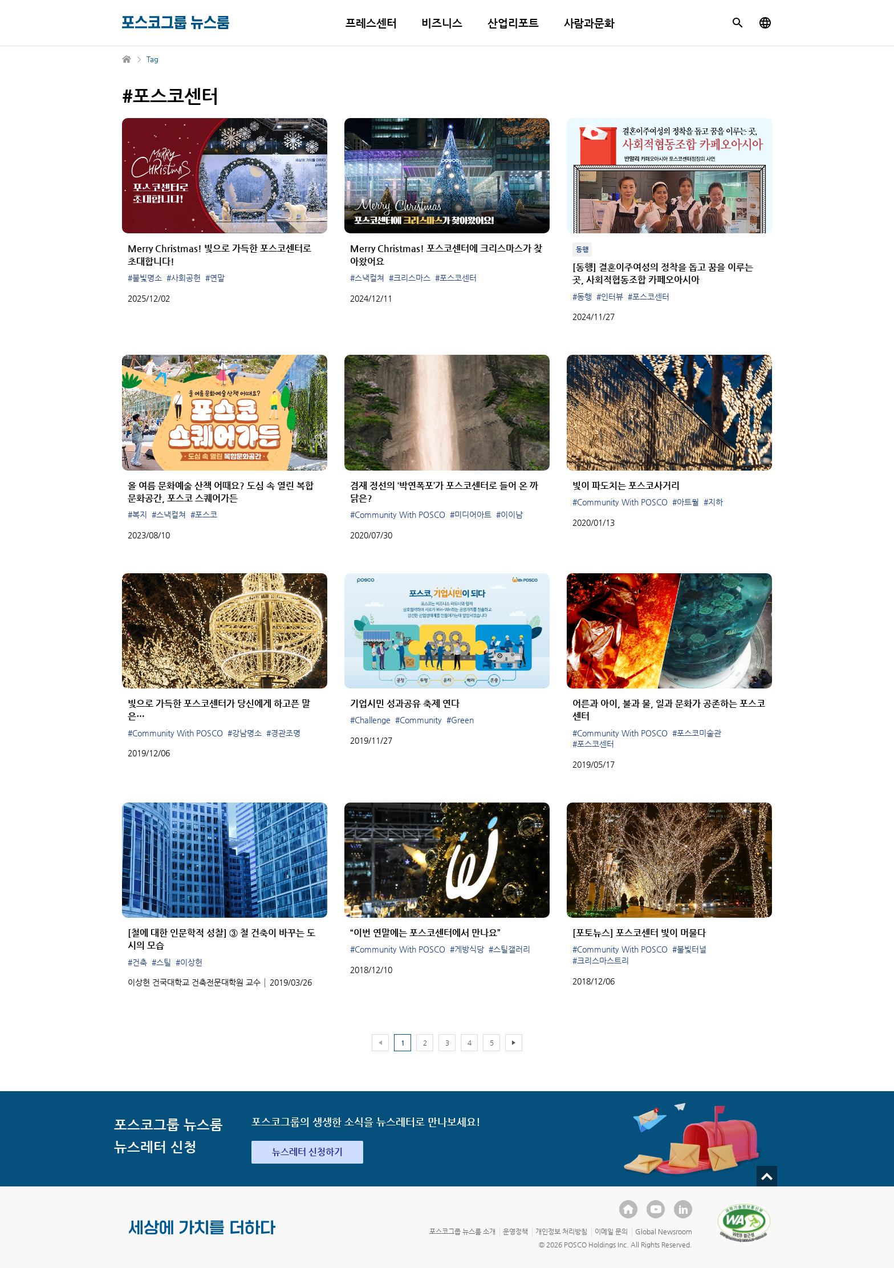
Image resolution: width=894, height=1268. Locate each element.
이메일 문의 (611, 1231)
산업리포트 (513, 23)
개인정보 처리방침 (561, 1231)
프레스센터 (371, 23)
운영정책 (515, 1231)
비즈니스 (441, 23)
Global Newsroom (663, 1231)
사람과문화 (589, 23)
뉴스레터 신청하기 (307, 1152)
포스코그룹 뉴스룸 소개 (462, 1231)
